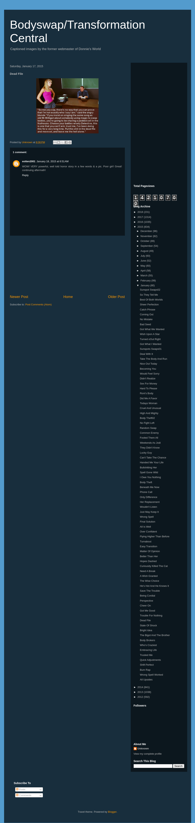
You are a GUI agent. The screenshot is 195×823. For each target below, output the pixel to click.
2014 (141, 687)
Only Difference (148, 497)
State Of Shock (148, 625)
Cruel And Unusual (150, 408)
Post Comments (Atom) (38, 304)
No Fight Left (147, 422)
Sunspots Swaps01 (150, 348)
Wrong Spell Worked (151, 674)
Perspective (146, 600)
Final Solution (147, 521)
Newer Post (19, 297)
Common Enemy (149, 432)
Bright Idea (146, 630)
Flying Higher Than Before (154, 536)
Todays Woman (148, 403)
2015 (141, 226)
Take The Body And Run (153, 358)
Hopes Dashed (148, 561)
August (144, 250)
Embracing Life (148, 650)
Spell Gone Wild (149, 472)
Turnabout (145, 541)
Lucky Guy (146, 452)
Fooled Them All (149, 437)
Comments (23, 795)
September (147, 245)
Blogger (112, 811)
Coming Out (146, 314)
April (143, 270)
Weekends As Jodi (150, 442)
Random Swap (148, 427)
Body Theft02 (147, 418)
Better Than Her (149, 556)
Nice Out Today (148, 363)
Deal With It (146, 353)
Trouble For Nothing (151, 615)
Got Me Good (147, 610)
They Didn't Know (150, 447)
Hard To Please (148, 388)
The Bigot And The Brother (155, 635)
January (145, 285)
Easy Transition (148, 546)
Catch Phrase (147, 309)
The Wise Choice (149, 580)
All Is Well (145, 526)
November (146, 236)
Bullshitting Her (148, 467)
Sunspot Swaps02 (150, 289)
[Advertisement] (67, 265)
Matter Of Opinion (150, 551)
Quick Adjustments (150, 659)
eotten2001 (28, 161)
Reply (25, 175)
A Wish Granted (149, 576)
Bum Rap (145, 669)
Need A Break (147, 571)
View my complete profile (148, 753)
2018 (141, 212)
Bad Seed (145, 324)
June (143, 260)
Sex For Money (148, 383)
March (144, 275)
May (143, 265)
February (145, 280)
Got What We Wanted (152, 329)
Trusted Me (146, 655)
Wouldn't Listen (148, 506)
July (143, 255)
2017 (141, 217)
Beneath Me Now (149, 487)
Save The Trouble (150, 590)
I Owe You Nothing (150, 477)
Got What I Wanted (150, 344)
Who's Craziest (148, 645)
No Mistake (146, 319)
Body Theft (146, 482)
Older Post (116, 297)
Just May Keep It (149, 511)
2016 (141, 221)
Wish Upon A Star (150, 334)
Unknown (143, 748)
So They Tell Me (149, 294)
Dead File (145, 620)
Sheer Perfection (149, 304)
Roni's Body (146, 393)
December (146, 231)
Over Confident (148, 531)
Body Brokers (147, 640)
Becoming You (148, 368)
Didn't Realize (147, 378)
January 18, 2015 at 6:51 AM (52, 161)
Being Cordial (147, 595)
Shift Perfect (147, 664)
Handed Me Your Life (151, 462)
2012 (141, 696)
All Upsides (146, 679)
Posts (20, 789)
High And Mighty (149, 413)
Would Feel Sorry (149, 373)
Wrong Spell (147, 516)
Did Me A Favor (148, 398)
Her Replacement (150, 501)
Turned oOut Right (150, 339)
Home (68, 297)
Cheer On (145, 605)
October (145, 241)
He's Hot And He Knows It (154, 585)
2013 (141, 692)
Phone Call (146, 492)
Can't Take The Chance (153, 457)
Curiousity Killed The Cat (154, 566)
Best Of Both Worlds (151, 299)
